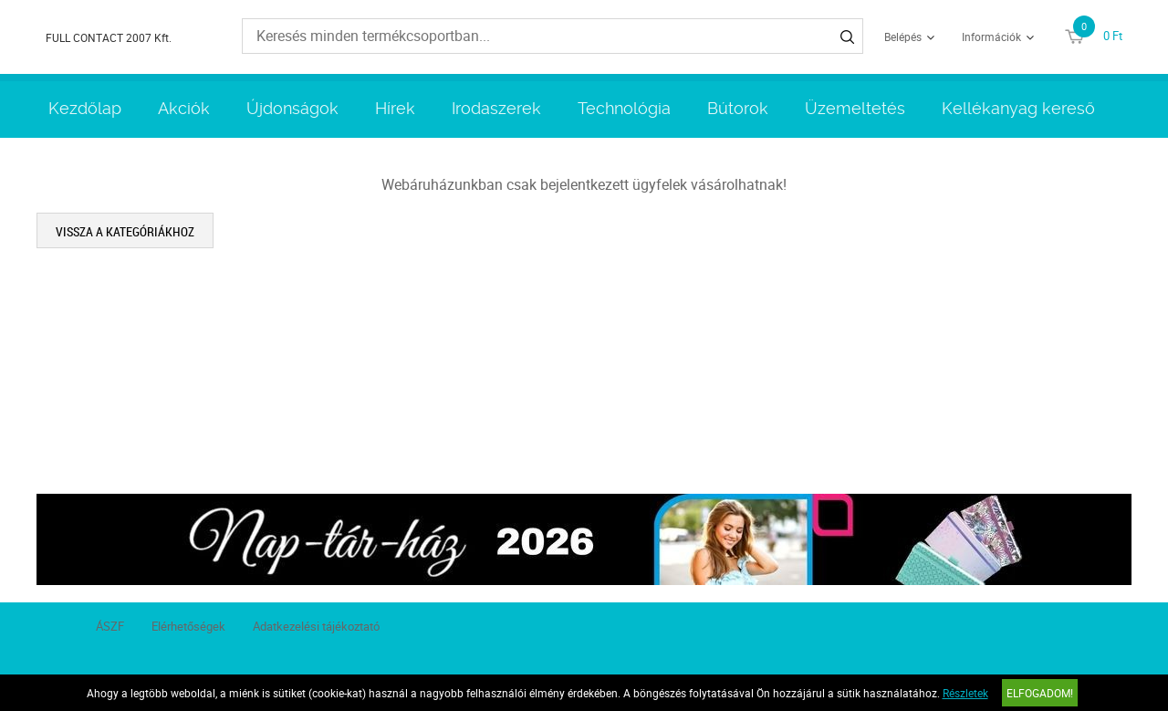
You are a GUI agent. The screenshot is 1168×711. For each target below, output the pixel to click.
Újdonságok (292, 108)
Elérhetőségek (188, 626)
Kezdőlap (84, 108)
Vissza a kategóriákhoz (125, 231)
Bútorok (737, 108)
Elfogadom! (1039, 692)
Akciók (184, 108)
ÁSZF (110, 626)
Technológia (624, 108)
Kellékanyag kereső (1018, 108)
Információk (991, 36)
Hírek (395, 108)
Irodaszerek (496, 108)
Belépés (903, 36)
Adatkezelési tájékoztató (316, 626)
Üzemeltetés (855, 108)
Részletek (965, 692)
